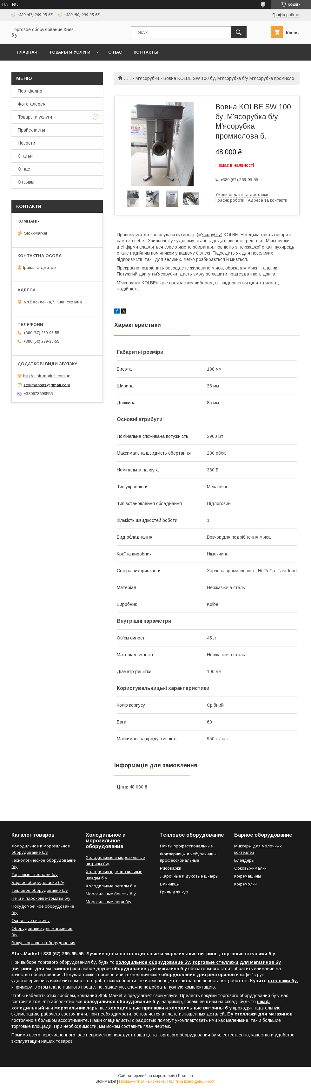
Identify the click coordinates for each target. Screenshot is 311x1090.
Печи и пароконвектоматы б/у (40, 898)
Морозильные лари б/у (108, 901)
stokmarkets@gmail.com (46, 384)
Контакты (146, 52)
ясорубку (211, 234)
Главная (27, 52)
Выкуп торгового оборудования (43, 942)
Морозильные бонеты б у (111, 894)
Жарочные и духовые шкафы (189, 876)
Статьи (25, 156)
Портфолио (30, 91)
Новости (26, 143)
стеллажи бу (282, 980)
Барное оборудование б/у (37, 882)
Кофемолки (245, 884)
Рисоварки (170, 868)
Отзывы (26, 182)
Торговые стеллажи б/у (34, 874)
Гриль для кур (174, 892)
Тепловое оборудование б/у (39, 890)
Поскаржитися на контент (141, 1081)
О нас (115, 52)
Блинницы (170, 884)
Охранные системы (30, 920)
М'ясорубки (147, 78)
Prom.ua (185, 1076)
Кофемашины (247, 876)
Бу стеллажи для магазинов (260, 1013)
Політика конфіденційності (191, 1081)
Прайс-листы (31, 130)
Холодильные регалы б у (111, 886)
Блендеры (244, 860)
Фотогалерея (31, 104)
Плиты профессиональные (186, 846)
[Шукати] (239, 32)
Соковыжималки (250, 868)
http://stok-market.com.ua (46, 375)
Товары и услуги (69, 52)
